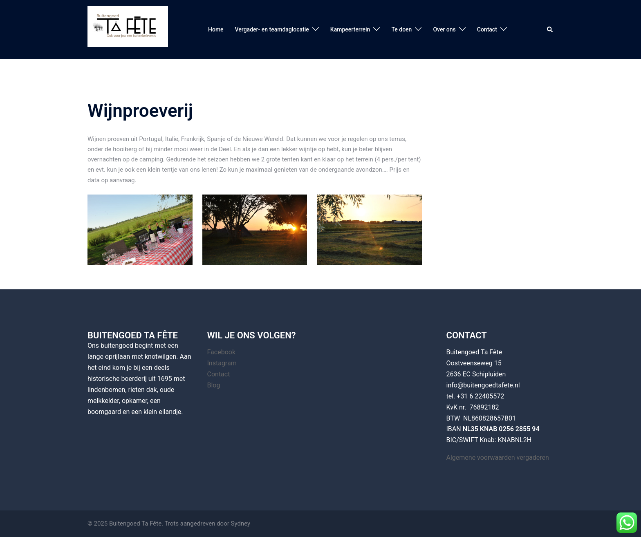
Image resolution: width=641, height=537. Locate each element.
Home (216, 29)
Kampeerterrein (350, 29)
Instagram (222, 363)
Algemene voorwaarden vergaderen (497, 457)
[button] (550, 29)
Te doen (401, 29)
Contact (487, 29)
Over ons (444, 29)
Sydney (241, 523)
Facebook (221, 352)
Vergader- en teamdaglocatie (272, 29)
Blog (213, 385)
